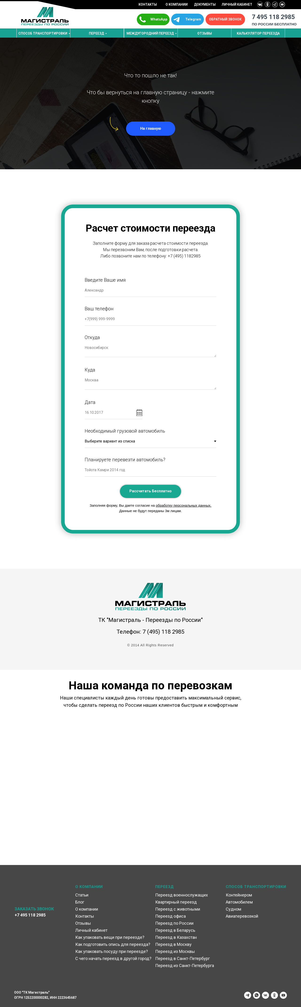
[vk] (265, 995)
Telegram (193, 19)
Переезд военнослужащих (181, 894)
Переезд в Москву (173, 944)
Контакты (84, 916)
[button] (225, 19)
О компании (86, 909)
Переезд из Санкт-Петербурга (184, 965)
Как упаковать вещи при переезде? (109, 937)
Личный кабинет (91, 930)
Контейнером (239, 894)
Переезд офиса (170, 916)
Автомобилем (239, 902)
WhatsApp (158, 19)
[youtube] (283, 995)
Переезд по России (174, 923)
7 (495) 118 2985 (163, 631)
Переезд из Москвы (175, 951)
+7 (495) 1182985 (184, 255)
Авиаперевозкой (242, 916)
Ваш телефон (99, 309)
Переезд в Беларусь (175, 930)
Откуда (92, 337)
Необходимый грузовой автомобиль (125, 431)
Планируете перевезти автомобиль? (125, 459)
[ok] (274, 995)
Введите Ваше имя (105, 280)
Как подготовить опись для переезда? (112, 944)
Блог (79, 902)
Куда (90, 370)
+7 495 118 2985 (30, 914)
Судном (233, 909)
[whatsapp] (256, 995)
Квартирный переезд (176, 902)
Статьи (81, 894)
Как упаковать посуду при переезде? (111, 951)
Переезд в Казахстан (176, 937)
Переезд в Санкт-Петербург (182, 958)
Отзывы (83, 923)
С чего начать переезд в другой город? (113, 958)
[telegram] (247, 995)
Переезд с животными (177, 909)
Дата (90, 402)
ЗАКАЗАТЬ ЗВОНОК (34, 908)
